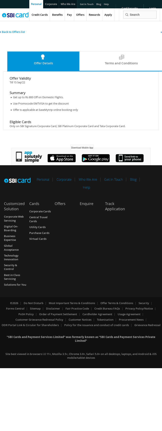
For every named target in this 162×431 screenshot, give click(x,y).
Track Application (115, 206)
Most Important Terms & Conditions (72, 303)
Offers (80, 15)
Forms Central (15, 308)
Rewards (94, 15)
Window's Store (130, 158)
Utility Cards (37, 227)
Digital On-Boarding (11, 228)
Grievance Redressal (147, 325)
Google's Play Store (96, 158)
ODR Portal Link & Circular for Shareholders (30, 325)
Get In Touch (87, 3)
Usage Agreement (129, 314)
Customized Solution (14, 206)
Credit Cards (40, 15)
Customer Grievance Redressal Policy (39, 319)
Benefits (57, 15)
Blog (99, 3)
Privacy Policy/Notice (139, 308)
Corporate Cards (40, 211)
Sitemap (35, 308)
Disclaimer (53, 308)
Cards (34, 203)
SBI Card (17, 180)
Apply (108, 15)
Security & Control (10, 267)
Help (106, 3)
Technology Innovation (11, 257)
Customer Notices (80, 319)
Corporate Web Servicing (14, 218)
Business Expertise (10, 238)
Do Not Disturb (33, 303)
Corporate (51, 4)
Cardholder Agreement (97, 314)
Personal (36, 4)
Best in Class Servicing (12, 277)
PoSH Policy (26, 314)
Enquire (86, 203)
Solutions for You (15, 284)
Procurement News (131, 319)
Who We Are (68, 4)
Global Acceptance (11, 247)
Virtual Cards (37, 239)
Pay (69, 15)
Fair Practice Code (77, 308)
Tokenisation (105, 319)
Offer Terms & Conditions (116, 303)
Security (144, 303)
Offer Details (43, 63)
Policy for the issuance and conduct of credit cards (96, 325)
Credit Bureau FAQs (107, 308)
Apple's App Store (62, 158)
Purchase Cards (39, 233)
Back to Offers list (13, 32)
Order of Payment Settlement (58, 314)
